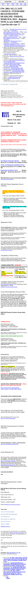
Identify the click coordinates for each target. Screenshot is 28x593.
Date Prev (17, 4)
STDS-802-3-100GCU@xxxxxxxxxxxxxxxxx (10, 31)
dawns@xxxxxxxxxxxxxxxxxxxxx (12, 504)
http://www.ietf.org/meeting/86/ (8, 418)
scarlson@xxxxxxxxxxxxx (10, 53)
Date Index (25, 4)
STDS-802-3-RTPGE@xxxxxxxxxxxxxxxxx (14, 44)
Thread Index (12, 4)
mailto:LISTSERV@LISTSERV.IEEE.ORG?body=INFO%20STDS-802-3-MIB (14, 63)
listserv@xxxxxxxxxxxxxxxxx (8, 465)
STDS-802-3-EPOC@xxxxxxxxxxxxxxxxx (14, 34)
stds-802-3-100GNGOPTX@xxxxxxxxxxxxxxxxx (12, 40)
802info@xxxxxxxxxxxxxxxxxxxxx (9, 286)
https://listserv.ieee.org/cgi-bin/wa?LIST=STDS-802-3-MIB (14, 61)
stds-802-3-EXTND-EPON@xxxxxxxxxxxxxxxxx (10, 36)
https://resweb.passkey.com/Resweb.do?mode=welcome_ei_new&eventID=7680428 (11, 388)
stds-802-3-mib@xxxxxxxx (13, 78)
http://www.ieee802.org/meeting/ (8, 461)
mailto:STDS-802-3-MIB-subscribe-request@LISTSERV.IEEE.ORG (13, 68)
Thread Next (8, 4)
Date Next (21, 4)
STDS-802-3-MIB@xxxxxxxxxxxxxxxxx (14, 37)
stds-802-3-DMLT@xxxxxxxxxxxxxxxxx (15, 32)
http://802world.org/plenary (7, 284)
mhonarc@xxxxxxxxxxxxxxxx (17, 56)
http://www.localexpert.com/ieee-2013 (9, 444)
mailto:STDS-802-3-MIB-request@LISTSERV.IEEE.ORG (12, 66)
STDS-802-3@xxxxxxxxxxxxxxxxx (18, 29)
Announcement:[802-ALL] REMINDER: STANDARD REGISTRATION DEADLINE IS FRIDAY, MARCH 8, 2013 (14, 564)
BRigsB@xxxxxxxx (5, 526)
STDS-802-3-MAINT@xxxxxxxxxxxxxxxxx (14, 46)
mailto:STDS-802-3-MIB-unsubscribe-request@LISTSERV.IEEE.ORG (13, 71)
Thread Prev (3, 4)
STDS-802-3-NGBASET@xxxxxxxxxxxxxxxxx (11, 43)
